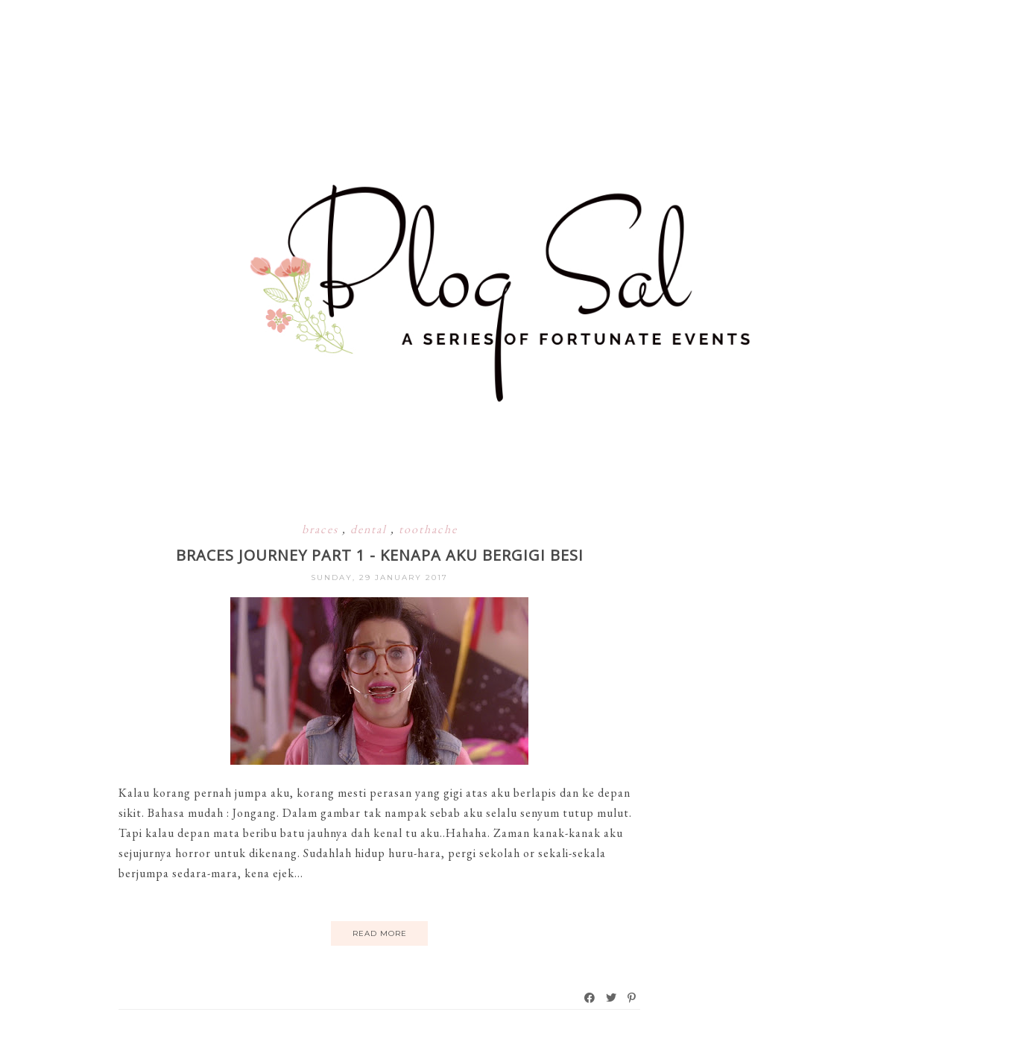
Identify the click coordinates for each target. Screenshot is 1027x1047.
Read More (380, 933)
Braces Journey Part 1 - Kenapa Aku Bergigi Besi (380, 555)
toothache (428, 529)
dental (370, 529)
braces (322, 529)
